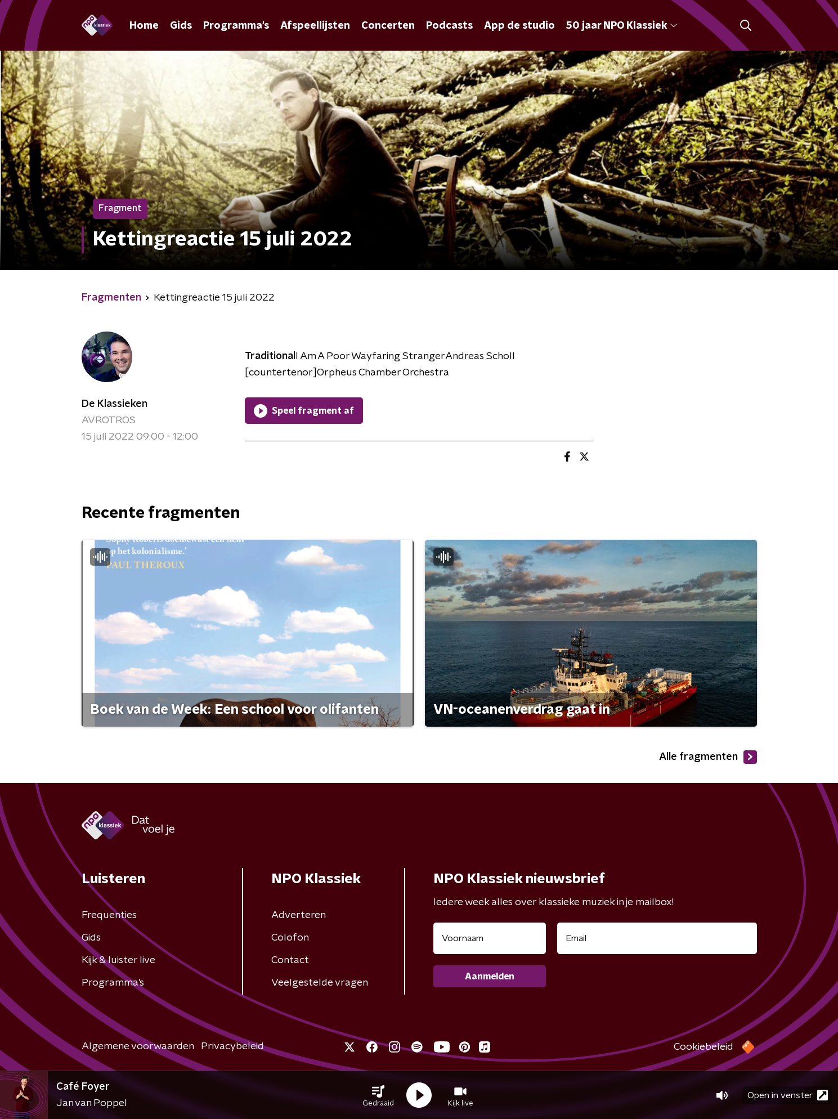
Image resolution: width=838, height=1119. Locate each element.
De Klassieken (114, 404)
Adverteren (298, 915)
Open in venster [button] (787, 1095)
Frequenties (109, 915)
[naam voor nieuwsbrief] (489, 938)
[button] (378, 1095)
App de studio (519, 26)
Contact (290, 960)
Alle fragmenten (708, 757)
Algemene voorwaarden (138, 1046)
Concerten (388, 26)
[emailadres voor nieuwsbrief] (657, 938)
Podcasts (449, 26)
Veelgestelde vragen (319, 983)
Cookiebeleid (703, 1047)
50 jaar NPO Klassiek (621, 26)
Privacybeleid (232, 1046)
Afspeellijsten (315, 26)
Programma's (236, 26)
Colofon (290, 938)
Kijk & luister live (118, 960)
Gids (181, 26)
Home (144, 26)
